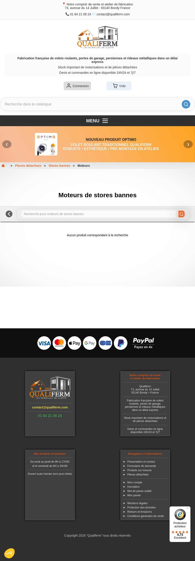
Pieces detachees (28, 165)
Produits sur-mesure (139, 470)
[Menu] (187, 509)
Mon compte (134, 482)
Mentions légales (137, 503)
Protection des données (141, 507)
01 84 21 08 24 (80, 14)
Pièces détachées (138, 474)
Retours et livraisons (139, 511)
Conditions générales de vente (145, 516)
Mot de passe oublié (139, 491)
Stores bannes (59, 165)
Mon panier (134, 495)
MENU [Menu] (97, 120)
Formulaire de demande (141, 466)
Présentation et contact (141, 461)
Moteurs (83, 165)
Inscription (133, 486)
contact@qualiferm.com (113, 14)
